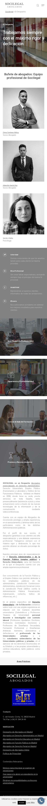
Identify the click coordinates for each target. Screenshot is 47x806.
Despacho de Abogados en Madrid (18, 732)
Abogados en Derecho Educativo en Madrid (21, 739)
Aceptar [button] (21, 803)
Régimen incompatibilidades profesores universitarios (20, 781)
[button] (42, 5)
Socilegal (9, 12)
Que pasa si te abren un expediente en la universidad (20, 775)
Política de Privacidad (12, 753)
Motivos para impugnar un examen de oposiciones (19, 769)
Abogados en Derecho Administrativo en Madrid (23, 735)
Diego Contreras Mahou (11, 132)
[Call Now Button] (41, 800)
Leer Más (30, 802)
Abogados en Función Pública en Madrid (20, 743)
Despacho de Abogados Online (16, 750)
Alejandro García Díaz (10, 185)
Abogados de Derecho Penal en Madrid (19, 746)
